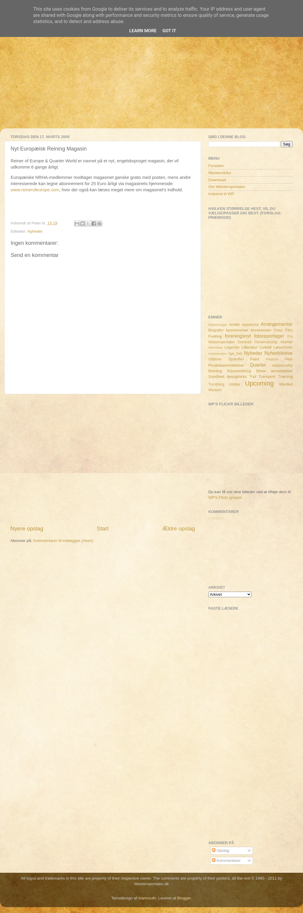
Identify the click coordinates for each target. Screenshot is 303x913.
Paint (255, 359)
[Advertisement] (151, 87)
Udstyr (234, 384)
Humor (287, 342)
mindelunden (217, 353)
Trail (252, 377)
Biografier (216, 330)
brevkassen (261, 330)
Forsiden (216, 166)
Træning (285, 376)
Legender (232, 347)
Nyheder (35, 231)
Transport (267, 376)
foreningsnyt (238, 336)
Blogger (184, 898)
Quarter (258, 365)
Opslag (220, 850)
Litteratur (249, 347)
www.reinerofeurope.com (35, 189)
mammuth (147, 898)
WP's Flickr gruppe (225, 497)
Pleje (289, 359)
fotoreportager (269, 336)
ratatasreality (282, 365)
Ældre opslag (178, 528)
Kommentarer (226, 860)
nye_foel (235, 354)
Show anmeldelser (274, 371)
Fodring (215, 336)
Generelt (245, 342)
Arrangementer (277, 324)
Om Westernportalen (226, 186)
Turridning (216, 384)
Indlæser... (217, 518)
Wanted (286, 384)
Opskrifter (236, 359)
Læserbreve (283, 347)
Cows (278, 330)
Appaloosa (250, 325)
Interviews (215, 347)
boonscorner (237, 330)
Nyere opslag (26, 528)
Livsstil (266, 347)
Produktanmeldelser (226, 365)
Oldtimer (215, 359)
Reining (215, 371)
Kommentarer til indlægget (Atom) (63, 540)
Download (217, 180)
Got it (169, 30)
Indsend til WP (221, 194)
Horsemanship (266, 342)
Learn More (143, 30)
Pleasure (272, 359)
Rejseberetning (239, 371)
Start (103, 528)
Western (215, 390)
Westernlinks (219, 173)
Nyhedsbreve (279, 353)
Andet (234, 324)
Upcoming (259, 383)
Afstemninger (217, 324)
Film (289, 330)
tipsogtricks (237, 376)
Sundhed (216, 376)
